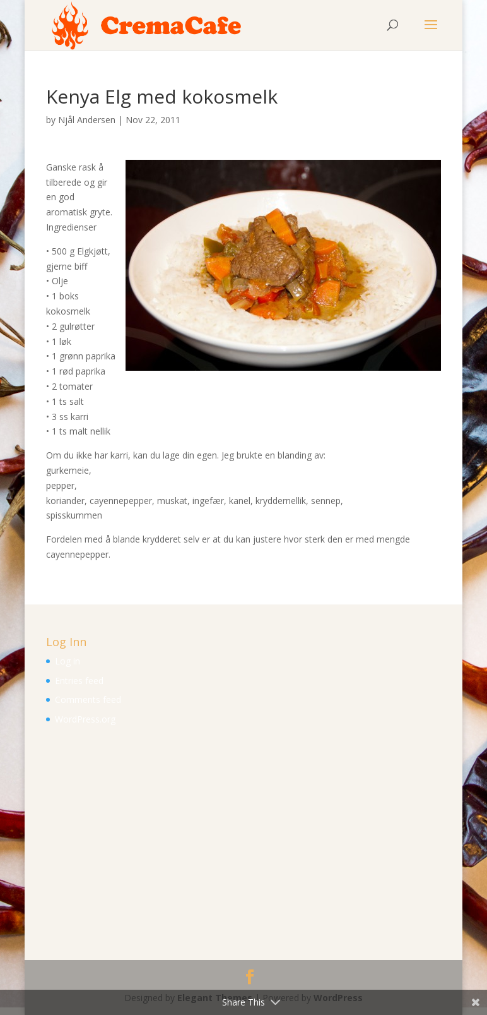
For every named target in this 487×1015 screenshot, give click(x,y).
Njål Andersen (86, 120)
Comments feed (88, 700)
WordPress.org (85, 719)
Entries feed (79, 681)
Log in (67, 661)
